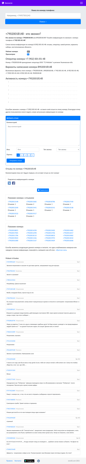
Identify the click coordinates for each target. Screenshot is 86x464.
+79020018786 (50, 202)
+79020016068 (68, 241)
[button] (43, 21)
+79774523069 (10, 391)
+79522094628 (10, 359)
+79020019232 (13, 214)
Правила (9, 461)
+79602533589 (10, 332)
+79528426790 (10, 321)
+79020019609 (50, 241)
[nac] (81, 3)
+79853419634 (10, 280)
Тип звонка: (48, 149)
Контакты (18, 461)
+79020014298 (31, 230)
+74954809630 (10, 438)
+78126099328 (10, 350)
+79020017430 (68, 202)
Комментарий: (12, 122)
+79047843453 (10, 271)
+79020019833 (13, 238)
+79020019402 (50, 230)
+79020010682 (68, 235)
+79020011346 (31, 238)
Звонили (7, 2)
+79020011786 (13, 235)
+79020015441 (31, 208)
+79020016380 (13, 241)
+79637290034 (10, 409)
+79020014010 (68, 238)
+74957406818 (10, 400)
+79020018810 (50, 235)
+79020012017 (68, 233)
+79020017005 (13, 233)
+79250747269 (10, 370)
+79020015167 (31, 241)
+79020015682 (31, 202)
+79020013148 (13, 202)
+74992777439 (10, 379)
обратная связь (61, 250)
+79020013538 (68, 208)
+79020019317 (31, 214)
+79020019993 (50, 238)
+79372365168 (10, 289)
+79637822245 (10, 298)
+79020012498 (31, 233)
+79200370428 (10, 449)
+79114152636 (10, 341)
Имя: (8, 149)
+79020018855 (13, 230)
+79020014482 (68, 230)
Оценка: (9, 154)
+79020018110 (31, 235)
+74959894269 (10, 262)
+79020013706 (50, 233)
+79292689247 (10, 309)
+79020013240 (13, 208)
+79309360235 (10, 427)
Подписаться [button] (43, 190)
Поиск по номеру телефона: (43, 10)
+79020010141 (50, 208)
